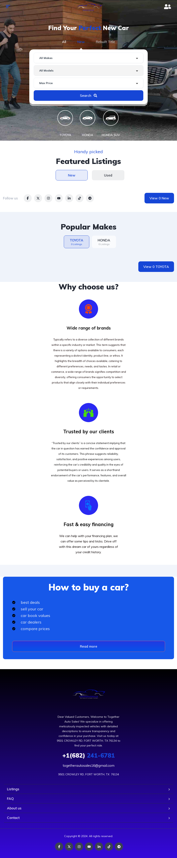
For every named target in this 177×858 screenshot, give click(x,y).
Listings (13, 789)
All (64, 42)
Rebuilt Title (105, 42)
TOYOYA (65, 135)
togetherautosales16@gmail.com (88, 765)
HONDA (87, 135)
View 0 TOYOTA (156, 267)
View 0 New (159, 198)
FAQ (10, 798)
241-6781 (88, 755)
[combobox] (88, 58)
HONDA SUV (111, 135)
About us (14, 808)
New (81, 42)
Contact (13, 818)
